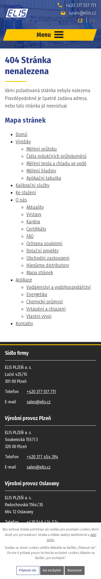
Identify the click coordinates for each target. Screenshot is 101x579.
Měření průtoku (41, 149)
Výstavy (33, 214)
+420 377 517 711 (77, 5)
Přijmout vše (27, 570)
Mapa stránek (39, 273)
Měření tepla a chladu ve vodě (56, 164)
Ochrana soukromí (44, 244)
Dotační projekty (42, 251)
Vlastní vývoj (38, 316)
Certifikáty (36, 229)
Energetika (36, 294)
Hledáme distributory (47, 265)
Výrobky (23, 142)
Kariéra (33, 222)
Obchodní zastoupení (47, 258)
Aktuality (35, 207)
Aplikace (24, 280)
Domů (21, 134)
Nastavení (75, 570)
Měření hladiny (41, 171)
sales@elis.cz (78, 13)
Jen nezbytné (52, 570)
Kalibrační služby (33, 185)
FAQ (30, 236)
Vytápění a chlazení (46, 309)
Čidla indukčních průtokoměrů (56, 156)
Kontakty (24, 324)
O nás (21, 200)
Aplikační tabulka (43, 178)
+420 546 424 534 (42, 522)
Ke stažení (26, 193)
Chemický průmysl (44, 302)
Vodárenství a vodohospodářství (58, 287)
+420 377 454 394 (42, 456)
